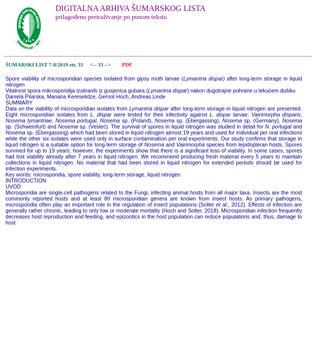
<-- (93, 65)
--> (108, 65)
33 (101, 65)
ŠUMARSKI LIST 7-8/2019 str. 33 (44, 65)
